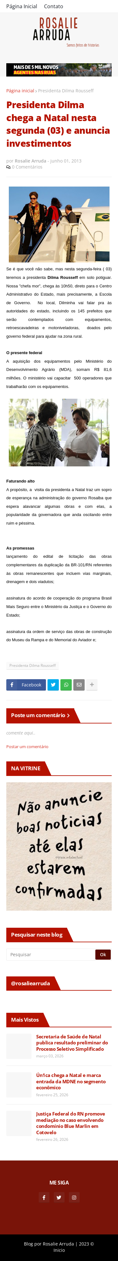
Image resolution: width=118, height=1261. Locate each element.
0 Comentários (27, 167)
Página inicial (20, 91)
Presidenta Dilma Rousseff (65, 91)
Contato (53, 6)
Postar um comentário (27, 746)
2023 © (86, 1244)
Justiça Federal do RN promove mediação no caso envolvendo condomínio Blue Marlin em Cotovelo (70, 1123)
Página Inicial (21, 6)
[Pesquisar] (51, 955)
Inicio (59, 1250)
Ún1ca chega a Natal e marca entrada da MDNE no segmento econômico (71, 1081)
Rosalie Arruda (58, 1244)
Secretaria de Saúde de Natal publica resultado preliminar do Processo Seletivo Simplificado (72, 1043)
